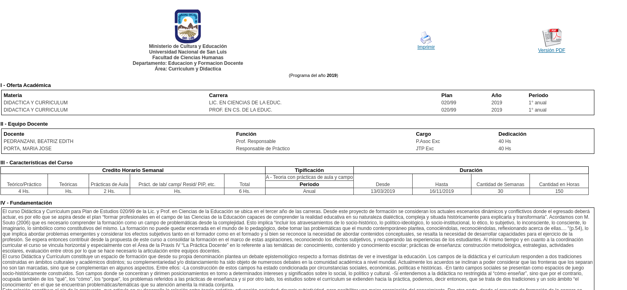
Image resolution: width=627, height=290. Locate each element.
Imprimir (426, 47)
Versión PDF (551, 50)
